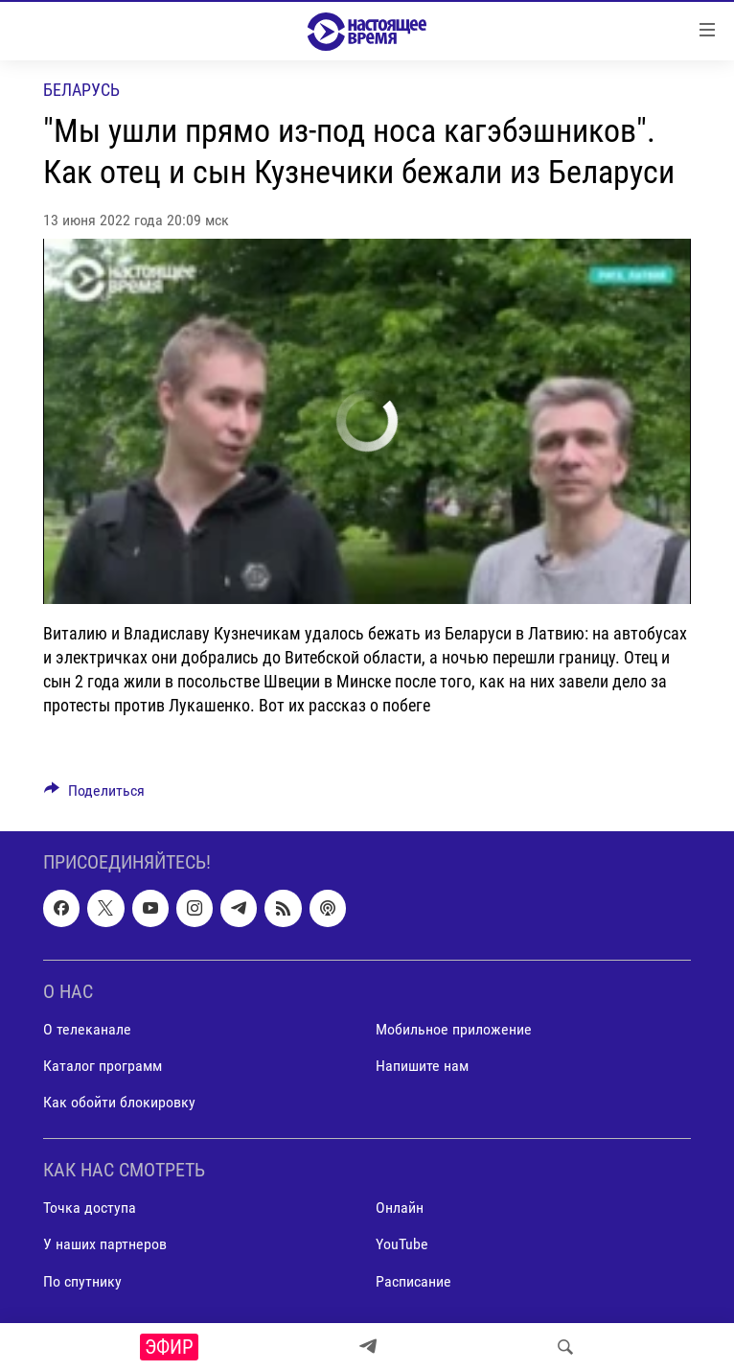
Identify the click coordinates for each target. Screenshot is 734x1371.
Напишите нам (422, 1066)
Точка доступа (89, 1208)
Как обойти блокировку (119, 1102)
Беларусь (81, 90)
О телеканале (87, 1029)
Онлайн (400, 1208)
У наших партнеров (105, 1245)
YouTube (402, 1245)
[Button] (94, 795)
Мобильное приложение (454, 1029)
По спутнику (82, 1281)
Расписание (413, 1281)
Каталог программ (102, 1066)
